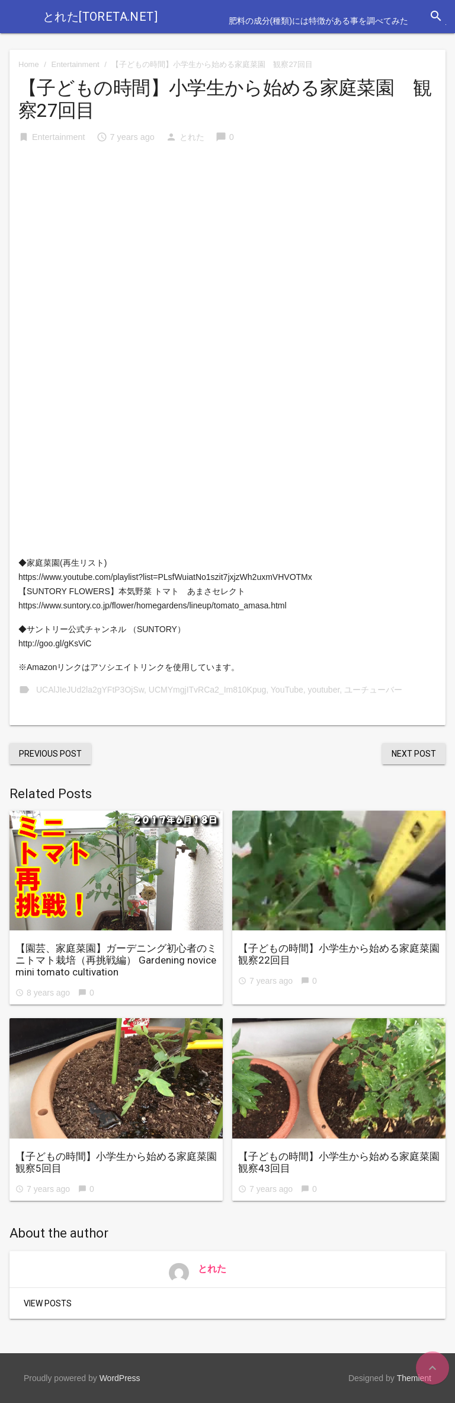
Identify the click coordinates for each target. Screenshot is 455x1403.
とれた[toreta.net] (100, 16)
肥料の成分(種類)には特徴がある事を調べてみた (318, 20)
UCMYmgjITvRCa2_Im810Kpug (207, 689)
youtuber (324, 689)
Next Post (414, 753)
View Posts (48, 1303)
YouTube (287, 689)
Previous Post (50, 753)
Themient (414, 1378)
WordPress (120, 1378)
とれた (192, 137)
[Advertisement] (227, 244)
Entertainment (76, 64)
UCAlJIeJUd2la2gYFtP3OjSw (90, 689)
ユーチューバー (373, 689)
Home (28, 64)
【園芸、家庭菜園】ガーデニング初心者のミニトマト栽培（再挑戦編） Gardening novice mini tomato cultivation (116, 960)
